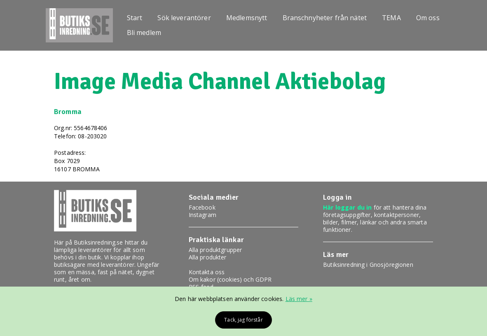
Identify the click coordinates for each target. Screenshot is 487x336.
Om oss (428, 17)
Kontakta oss (207, 272)
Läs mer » (299, 299)
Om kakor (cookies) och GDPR (230, 279)
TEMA (391, 17)
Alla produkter (208, 257)
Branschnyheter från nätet (325, 17)
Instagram (202, 215)
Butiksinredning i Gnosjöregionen (368, 264)
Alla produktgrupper (215, 250)
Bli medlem (144, 32)
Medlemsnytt (246, 17)
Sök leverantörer (184, 17)
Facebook (202, 207)
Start (135, 17)
